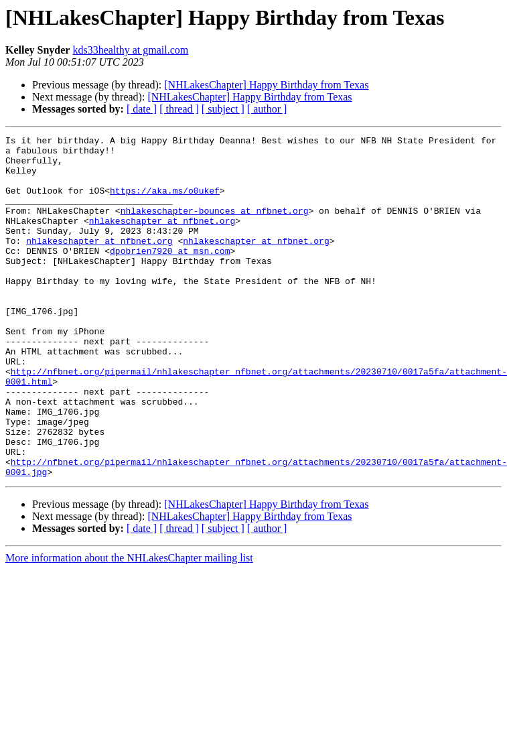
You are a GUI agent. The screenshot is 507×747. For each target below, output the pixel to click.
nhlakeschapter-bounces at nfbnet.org (215, 226)
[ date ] (142, 109)
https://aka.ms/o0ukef (165, 202)
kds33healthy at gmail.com (130, 50)
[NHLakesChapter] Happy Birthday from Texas (266, 84)
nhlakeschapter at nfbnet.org (162, 238)
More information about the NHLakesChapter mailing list (129, 626)
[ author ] (267, 109)
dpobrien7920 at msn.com (170, 275)
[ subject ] (223, 109)
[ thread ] (179, 109)
